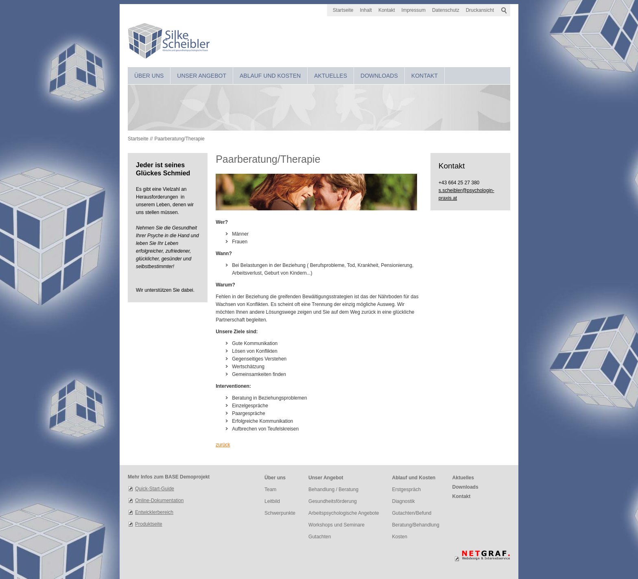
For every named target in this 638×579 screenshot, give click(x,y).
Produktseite (148, 524)
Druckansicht (480, 10)
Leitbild (272, 501)
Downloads (379, 75)
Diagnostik (403, 501)
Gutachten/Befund (412, 513)
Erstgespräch (406, 489)
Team (270, 489)
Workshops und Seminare (336, 525)
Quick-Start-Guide (154, 489)
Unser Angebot (201, 75)
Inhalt (366, 10)
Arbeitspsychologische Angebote (343, 513)
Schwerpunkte (279, 513)
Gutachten (319, 537)
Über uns (149, 75)
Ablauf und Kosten (270, 75)
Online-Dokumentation (159, 500)
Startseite (343, 10)
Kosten (399, 537)
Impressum (414, 10)
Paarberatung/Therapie (179, 139)
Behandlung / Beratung (333, 489)
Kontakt (386, 10)
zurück (223, 445)
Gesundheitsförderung (332, 501)
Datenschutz (445, 10)
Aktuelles (330, 75)
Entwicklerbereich (154, 512)
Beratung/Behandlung (415, 525)
